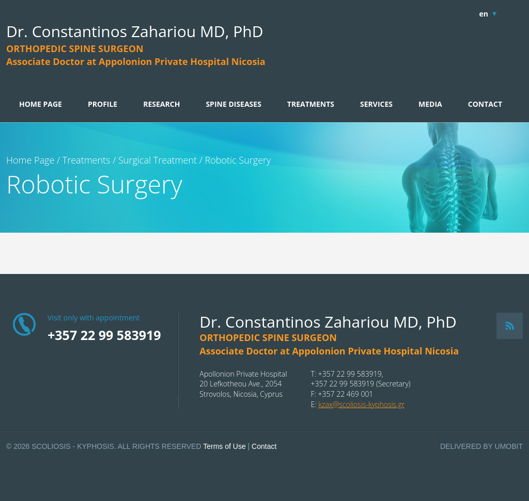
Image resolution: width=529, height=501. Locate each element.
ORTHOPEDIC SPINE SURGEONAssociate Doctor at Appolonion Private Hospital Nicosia (136, 55)
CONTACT (485, 104)
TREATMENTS (310, 104)
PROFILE (102, 104)
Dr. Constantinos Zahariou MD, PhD (134, 31)
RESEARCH (161, 104)
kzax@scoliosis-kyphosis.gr (361, 404)
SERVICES (376, 104)
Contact (264, 446)
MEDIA (430, 104)
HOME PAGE (40, 104)
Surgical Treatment (157, 160)
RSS (509, 326)
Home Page (30, 160)
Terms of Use (224, 446)
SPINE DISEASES (233, 104)
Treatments (87, 160)
